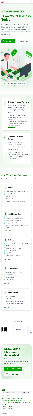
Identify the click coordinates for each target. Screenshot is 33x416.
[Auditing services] (16, 222)
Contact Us (8, 41)
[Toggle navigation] (29, 1)
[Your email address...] (11, 392)
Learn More (23, 41)
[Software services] (16, 249)
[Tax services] (16, 275)
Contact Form (12, 374)
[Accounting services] (16, 196)
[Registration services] (16, 299)
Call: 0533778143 (13, 369)
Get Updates (26, 392)
